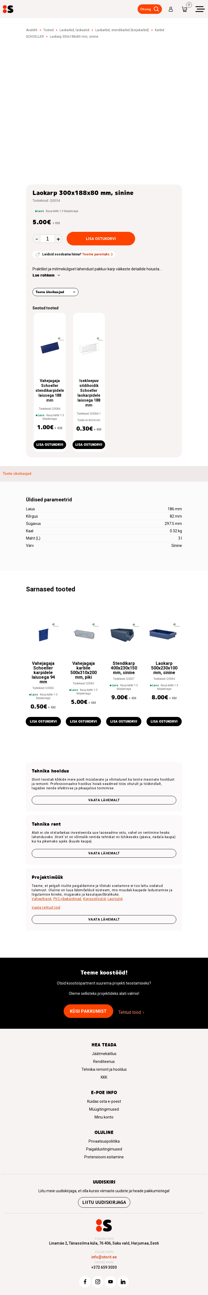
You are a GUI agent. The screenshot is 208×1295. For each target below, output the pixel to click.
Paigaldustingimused (104, 1149)
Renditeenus (104, 1061)
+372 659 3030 (104, 1267)
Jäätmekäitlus (104, 1054)
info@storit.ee (104, 1257)
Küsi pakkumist (88, 1011)
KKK (104, 1077)
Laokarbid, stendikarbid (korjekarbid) (122, 30)
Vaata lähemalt (104, 800)
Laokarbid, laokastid (74, 30)
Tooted (48, 30)
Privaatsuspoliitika (104, 1141)
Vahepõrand (41, 899)
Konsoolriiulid (94, 899)
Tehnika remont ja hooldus (104, 1069)
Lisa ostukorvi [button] (49, 444)
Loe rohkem (43, 275)
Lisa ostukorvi (101, 238)
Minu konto (104, 1117)
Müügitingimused (104, 1109)
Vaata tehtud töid (46, 907)
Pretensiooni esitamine (104, 1157)
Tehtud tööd (129, 1012)
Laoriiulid (115, 899)
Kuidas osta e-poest (104, 1101)
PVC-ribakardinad (67, 899)
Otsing (145, 9)
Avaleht (31, 30)
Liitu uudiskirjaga (104, 1202)
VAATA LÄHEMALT (104, 919)
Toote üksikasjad (49, 292)
